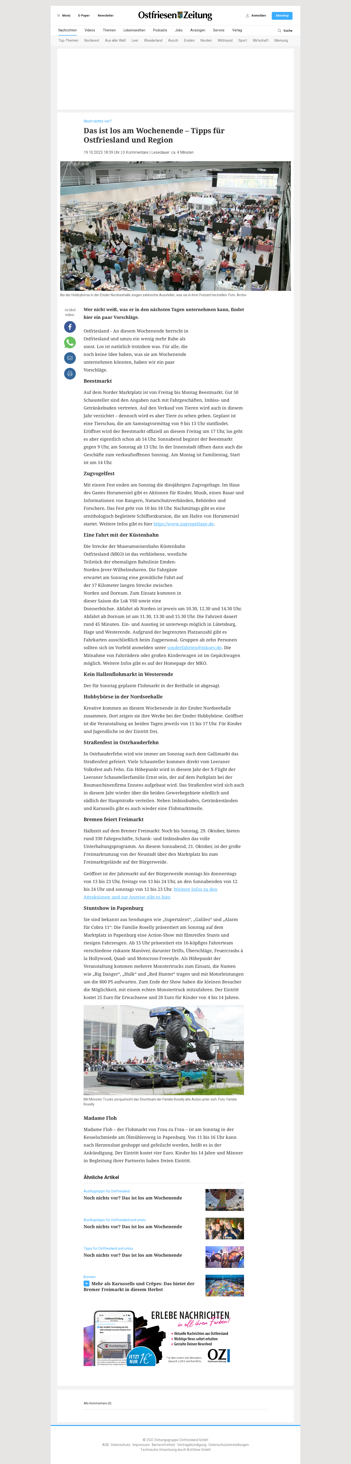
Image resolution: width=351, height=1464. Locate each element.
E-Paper (84, 16)
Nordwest (91, 40)
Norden (206, 40)
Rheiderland (153, 40)
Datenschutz (120, 1444)
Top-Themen (68, 40)
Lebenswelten (134, 30)
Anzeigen (197, 30)
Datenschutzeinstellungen (229, 1444)
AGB (105, 1444)
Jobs (179, 30)
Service (218, 30)
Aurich (173, 40)
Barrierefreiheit (163, 1444)
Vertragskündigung (191, 1444)
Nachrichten (67, 30)
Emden (189, 40)
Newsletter (106, 16)
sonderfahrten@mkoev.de (194, 647)
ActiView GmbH (199, 1449)
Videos (90, 30)
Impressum (141, 1444)
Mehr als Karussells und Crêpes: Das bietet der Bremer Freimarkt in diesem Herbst (139, 1286)
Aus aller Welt (115, 40)
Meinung (281, 40)
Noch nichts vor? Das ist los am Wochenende (133, 1198)
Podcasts (160, 30)
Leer (135, 40)
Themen (109, 30)
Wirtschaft (261, 40)
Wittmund (225, 40)
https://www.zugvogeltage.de (184, 524)
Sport (242, 40)
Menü (63, 16)
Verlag (237, 30)
